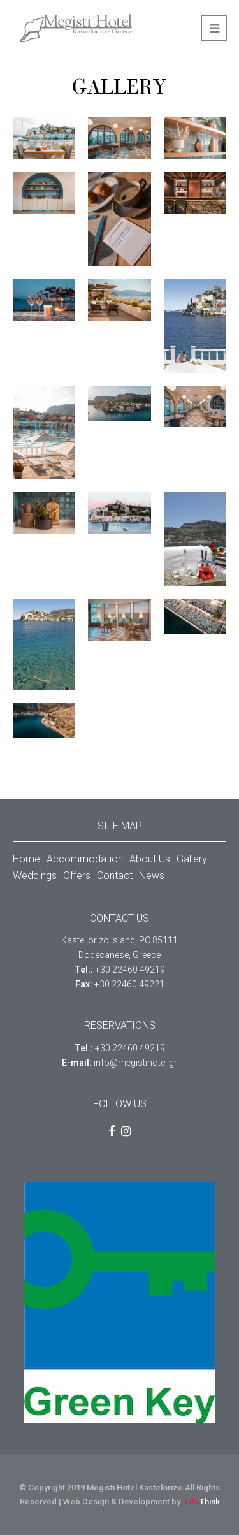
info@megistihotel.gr (135, 1063)
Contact (115, 875)
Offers (77, 875)
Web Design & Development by (141, 1501)
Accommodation (85, 859)
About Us (149, 859)
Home (26, 859)
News (151, 875)
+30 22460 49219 (130, 969)
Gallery (192, 859)
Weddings (35, 875)
